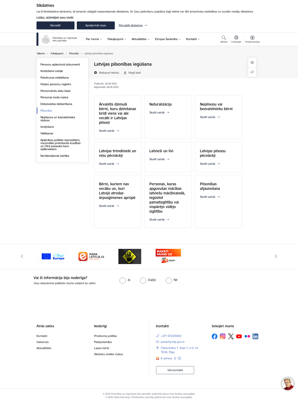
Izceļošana (47, 127)
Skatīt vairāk (106, 130)
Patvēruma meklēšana (54, 77)
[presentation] (32, 296)
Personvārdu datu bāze (55, 91)
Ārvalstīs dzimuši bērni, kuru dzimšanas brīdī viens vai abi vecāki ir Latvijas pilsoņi (117, 113)
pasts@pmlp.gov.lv (173, 342)
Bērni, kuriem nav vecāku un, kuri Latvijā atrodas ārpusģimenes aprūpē (117, 191)
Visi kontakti (175, 370)
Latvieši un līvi (161, 151)
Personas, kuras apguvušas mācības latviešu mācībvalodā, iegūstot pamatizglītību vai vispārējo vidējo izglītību (167, 198)
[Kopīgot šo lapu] (252, 72)
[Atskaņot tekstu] (109, 72)
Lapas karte (101, 348)
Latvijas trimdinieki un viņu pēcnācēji (117, 153)
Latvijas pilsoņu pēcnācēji (213, 153)
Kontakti (41, 336)
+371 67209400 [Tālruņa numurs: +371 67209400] (171, 336)
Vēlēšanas (46, 133)
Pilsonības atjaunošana (210, 186)
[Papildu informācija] (179, 358)
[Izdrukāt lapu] (252, 62)
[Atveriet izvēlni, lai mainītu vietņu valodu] (236, 39)
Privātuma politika (105, 336)
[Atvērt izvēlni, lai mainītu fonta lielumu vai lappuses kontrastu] (252, 39)
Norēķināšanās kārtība (54, 156)
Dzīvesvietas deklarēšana (56, 104)
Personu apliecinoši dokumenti (60, 64)
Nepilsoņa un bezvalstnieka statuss (57, 118)
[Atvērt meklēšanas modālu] (224, 39)
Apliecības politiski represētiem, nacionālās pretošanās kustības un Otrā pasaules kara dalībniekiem (60, 144)
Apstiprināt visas (95, 25)
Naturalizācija (160, 104)
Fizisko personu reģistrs (55, 84)
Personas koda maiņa (54, 97)
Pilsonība (46, 110)
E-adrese (167, 358)
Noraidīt (55, 25)
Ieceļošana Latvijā (51, 71)
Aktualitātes (43, 348)
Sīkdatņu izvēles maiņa (108, 354)
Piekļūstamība (103, 342)
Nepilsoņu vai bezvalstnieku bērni (216, 106)
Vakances (42, 342)
